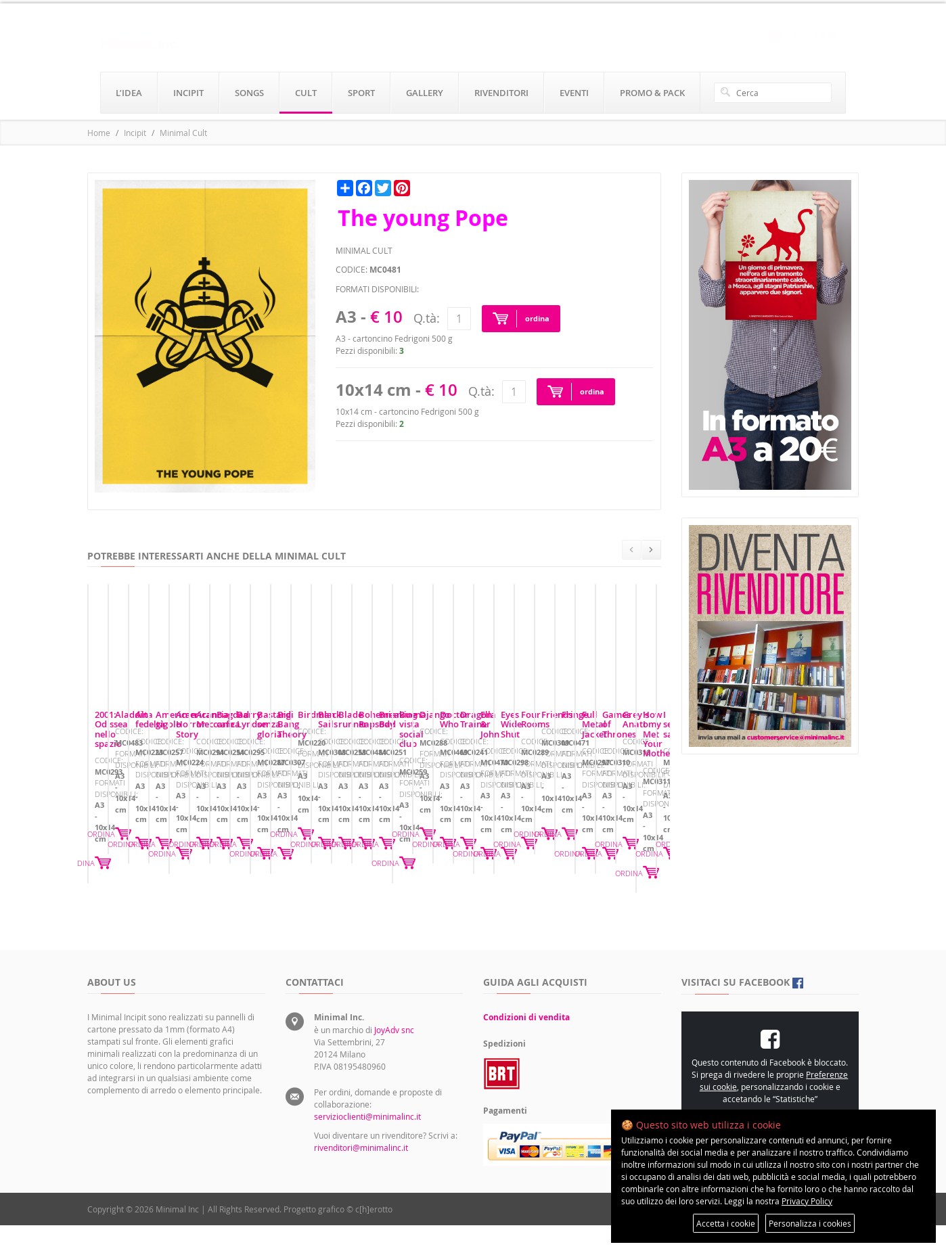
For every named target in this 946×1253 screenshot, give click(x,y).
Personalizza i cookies (810, 1223)
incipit (188, 93)
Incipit (135, 132)
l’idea (129, 93)
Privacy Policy (807, 1200)
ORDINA (243, 900)
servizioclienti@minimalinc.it (367, 1144)
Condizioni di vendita (526, 1045)
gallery (424, 93)
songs (249, 93)
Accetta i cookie (725, 1223)
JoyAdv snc (394, 1057)
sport (361, 93)
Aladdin (308, 836)
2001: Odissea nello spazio (149, 836)
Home (98, 132)
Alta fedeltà (514, 836)
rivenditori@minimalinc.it (361, 1175)
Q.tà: (426, 318)
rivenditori (501, 93)
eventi (574, 93)
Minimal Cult (183, 132)
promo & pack (652, 93)
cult (306, 93)
